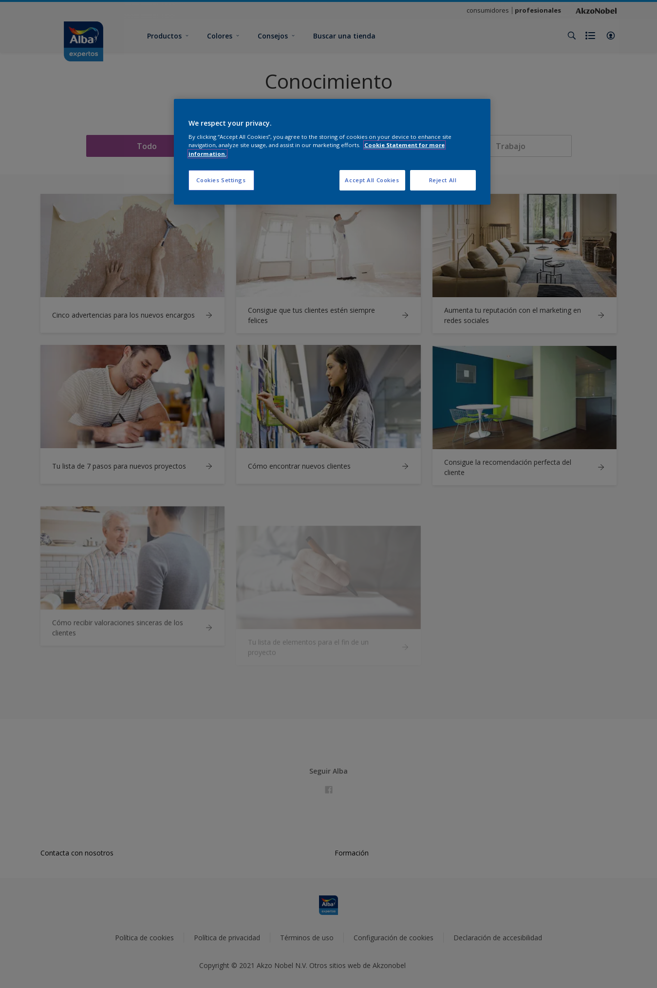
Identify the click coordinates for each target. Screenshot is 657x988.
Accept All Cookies (372, 180)
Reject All (443, 180)
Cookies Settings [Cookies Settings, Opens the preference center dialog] (220, 180)
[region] (332, 152)
